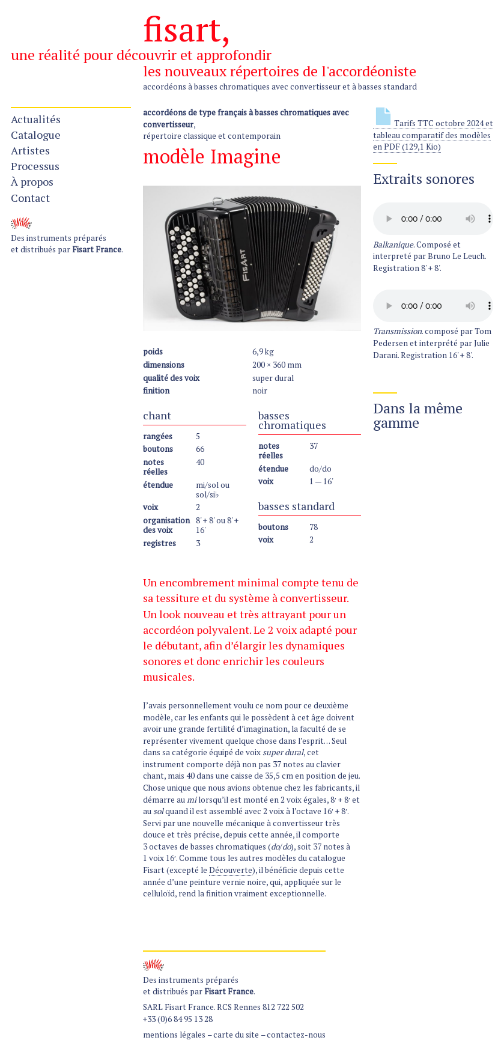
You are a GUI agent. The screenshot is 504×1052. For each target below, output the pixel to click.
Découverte (230, 870)
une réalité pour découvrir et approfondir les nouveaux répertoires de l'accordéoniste (213, 63)
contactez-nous (296, 1034)
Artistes (30, 150)
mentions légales (174, 1034)
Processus (35, 166)
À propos (32, 181)
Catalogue (36, 134)
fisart (182, 28)
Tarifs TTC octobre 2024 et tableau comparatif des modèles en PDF (433, 135)
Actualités (36, 119)
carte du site (236, 1034)
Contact (30, 197)
